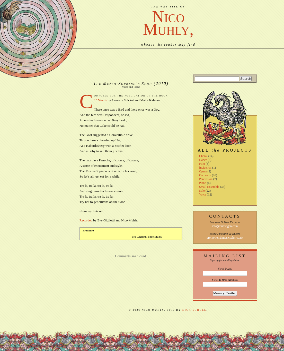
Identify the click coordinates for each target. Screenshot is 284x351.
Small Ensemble (209, 187)
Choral (203, 156)
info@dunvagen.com (225, 226)
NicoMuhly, (168, 22)
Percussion (205, 179)
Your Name (225, 268)
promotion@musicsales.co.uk (225, 237)
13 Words (100, 100)
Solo (202, 190)
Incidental (205, 167)
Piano (202, 183)
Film (202, 163)
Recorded (85, 220)
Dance (203, 160)
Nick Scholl (194, 310)
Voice (202, 194)
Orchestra (205, 175)
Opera (203, 171)
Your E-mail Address (225, 279)
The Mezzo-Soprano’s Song (122, 83)
